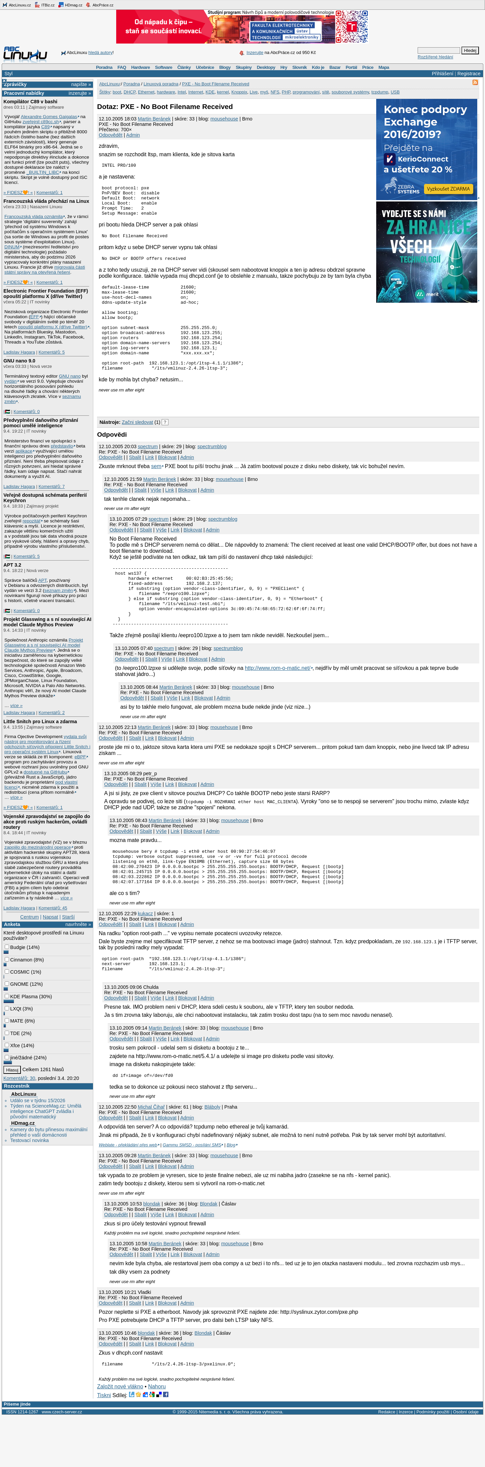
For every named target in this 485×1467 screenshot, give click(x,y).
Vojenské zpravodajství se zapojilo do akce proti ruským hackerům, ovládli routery (46, 822)
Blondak (209, 1253)
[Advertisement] (176, 429)
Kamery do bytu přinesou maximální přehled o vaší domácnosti (49, 1132)
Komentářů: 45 (52, 908)
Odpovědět (110, 135)
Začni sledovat (137, 448)
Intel (181, 91)
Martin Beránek (154, 118)
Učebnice (205, 67)
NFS (274, 91)
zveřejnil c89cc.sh (41, 121)
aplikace (23, 451)
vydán (10, 381)
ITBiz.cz (44, 5)
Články (184, 67)
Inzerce (406, 1462)
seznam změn (58, 590)
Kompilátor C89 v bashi (30, 101)
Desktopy (266, 67)
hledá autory (100, 52)
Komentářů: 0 (26, 411)
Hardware (140, 67)
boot (116, 91)
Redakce (386, 1462)
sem (156, 492)
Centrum (29, 917)
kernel (223, 91)
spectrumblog (211, 473)
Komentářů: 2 (51, 712)
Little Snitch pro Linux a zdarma (40, 721)
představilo (62, 446)
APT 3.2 (12, 565)
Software (163, 67)
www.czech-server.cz (62, 1462)
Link (149, 483)
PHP (286, 91)
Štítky (104, 91)
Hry (283, 67)
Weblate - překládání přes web (128, 1194)
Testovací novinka (29, 1140)
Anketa (12, 924)
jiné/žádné (18, 1057)
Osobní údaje (466, 1462)
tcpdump (379, 91)
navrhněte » (78, 924)
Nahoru (157, 1437)
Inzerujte (255, 52)
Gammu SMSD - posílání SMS (192, 1194)
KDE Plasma (21, 996)
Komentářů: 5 (51, 352)
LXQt (13, 1008)
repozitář (31, 520)
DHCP (129, 91)
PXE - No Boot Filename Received (215, 83)
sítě (325, 91)
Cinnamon (18, 959)
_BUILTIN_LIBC (42, 172)
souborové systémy (350, 91)
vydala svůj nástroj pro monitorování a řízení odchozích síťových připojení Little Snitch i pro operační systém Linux (47, 744)
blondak (151, 1253)
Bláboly (212, 1156)
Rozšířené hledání (435, 56)
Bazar (335, 67)
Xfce (12, 1045)
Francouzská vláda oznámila (33, 216)
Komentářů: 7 (51, 486)
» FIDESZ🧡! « (18, 192)
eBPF (80, 756)
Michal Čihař (151, 1156)
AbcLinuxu (23, 1094)
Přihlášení (442, 73)
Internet (195, 91)
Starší (68, 917)
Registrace (469, 73)
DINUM (12, 246)
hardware (166, 91)
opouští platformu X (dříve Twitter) (52, 326)
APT (42, 580)
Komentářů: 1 (49, 192)
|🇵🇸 (6, 411)
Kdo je (318, 67)
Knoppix (239, 91)
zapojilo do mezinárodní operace (37, 847)
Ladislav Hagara (19, 352)
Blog (231, 1194)
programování (306, 91)
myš (264, 91)
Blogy (225, 67)
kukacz (145, 959)
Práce (367, 67)
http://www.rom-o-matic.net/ (278, 706)
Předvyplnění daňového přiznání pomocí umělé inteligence (40, 422)
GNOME (16, 984)
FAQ (122, 67)
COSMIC (17, 972)
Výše (156, 516)
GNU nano (70, 376)
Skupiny (244, 67)
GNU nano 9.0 (19, 360)
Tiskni (104, 1446)
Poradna (104, 67)
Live (254, 91)
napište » (81, 84)
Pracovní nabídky (24, 93)
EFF (34, 316)
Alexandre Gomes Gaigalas (49, 116)
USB (395, 91)
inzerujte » (80, 93)
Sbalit (135, 483)
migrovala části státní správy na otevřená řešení (44, 270)
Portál (351, 67)
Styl (8, 73)
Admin (133, 135)
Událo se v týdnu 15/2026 (37, 1100)
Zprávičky (15, 84)
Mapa (384, 67)
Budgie (15, 947)
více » (16, 705)
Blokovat (167, 483)
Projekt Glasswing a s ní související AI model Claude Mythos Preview (47, 622)
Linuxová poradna (160, 83)
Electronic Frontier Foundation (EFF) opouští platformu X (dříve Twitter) (45, 293)
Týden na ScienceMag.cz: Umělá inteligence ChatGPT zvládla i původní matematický (45, 1111)
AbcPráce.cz (99, 5)
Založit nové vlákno (120, 1437)
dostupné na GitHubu (45, 772)
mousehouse (224, 118)
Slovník (299, 67)
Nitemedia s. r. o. (215, 1462)
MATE (14, 1021)
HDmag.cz (70, 5)
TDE (12, 1033)
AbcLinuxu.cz (16, 5)
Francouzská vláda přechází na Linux (46, 201)
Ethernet (146, 91)
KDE (210, 91)
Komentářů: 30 (19, 1078)
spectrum (148, 473)
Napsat (50, 917)
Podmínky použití (432, 1462)
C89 (45, 126)
